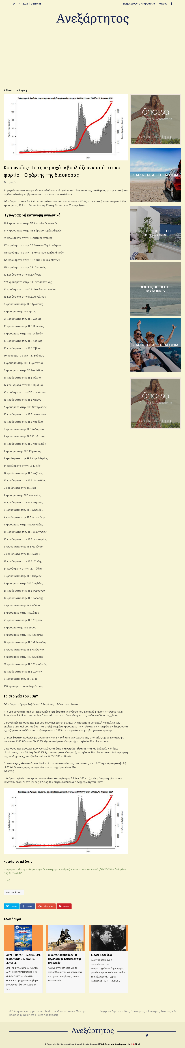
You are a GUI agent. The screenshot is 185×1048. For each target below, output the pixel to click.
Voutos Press (14, 892)
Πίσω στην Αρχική (15, 90)
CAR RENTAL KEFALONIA (155, 175)
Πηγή (7, 880)
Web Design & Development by (120, 1044)
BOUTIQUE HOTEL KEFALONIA (156, 233)
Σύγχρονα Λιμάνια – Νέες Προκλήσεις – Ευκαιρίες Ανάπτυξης (138, 1011)
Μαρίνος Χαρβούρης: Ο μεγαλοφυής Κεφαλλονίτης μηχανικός (64, 959)
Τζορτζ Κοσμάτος (101, 955)
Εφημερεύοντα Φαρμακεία (139, 3)
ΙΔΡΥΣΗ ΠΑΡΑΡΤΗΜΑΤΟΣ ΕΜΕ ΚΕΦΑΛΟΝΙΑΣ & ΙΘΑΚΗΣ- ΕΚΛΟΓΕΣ (23, 959)
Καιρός (163, 3)
